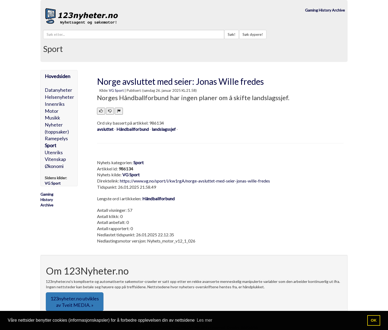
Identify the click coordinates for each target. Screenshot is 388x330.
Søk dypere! (252, 34)
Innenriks (55, 104)
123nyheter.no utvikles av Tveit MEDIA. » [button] (74, 302)
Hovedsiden (57, 76)
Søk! (231, 34)
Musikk (52, 118)
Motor (51, 111)
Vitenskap (55, 159)
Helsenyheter (59, 97)
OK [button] (374, 320)
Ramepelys (56, 138)
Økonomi (54, 166)
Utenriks (54, 152)
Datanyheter (58, 90)
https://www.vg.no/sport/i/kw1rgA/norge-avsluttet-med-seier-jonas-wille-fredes (195, 180)
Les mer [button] (204, 320)
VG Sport (116, 90)
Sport (50, 145)
